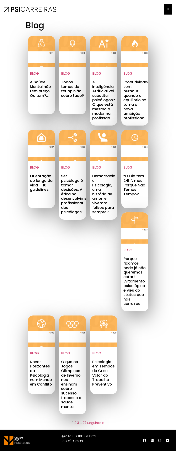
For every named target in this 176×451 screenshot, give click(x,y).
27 (84, 422)
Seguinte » (95, 422)
